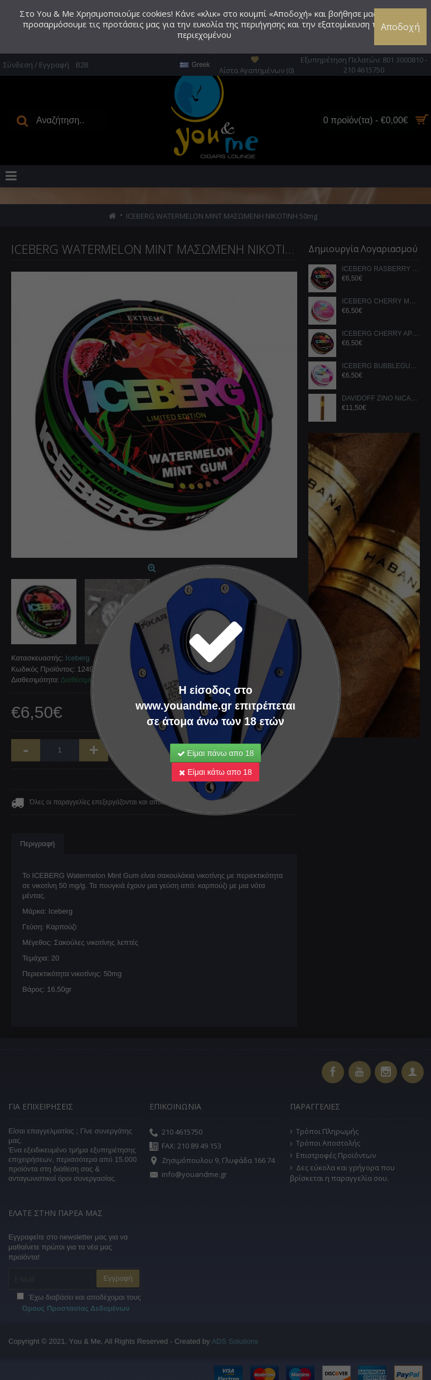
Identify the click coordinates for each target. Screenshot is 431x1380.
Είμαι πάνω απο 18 (215, 753)
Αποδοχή (400, 27)
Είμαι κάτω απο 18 (215, 772)
